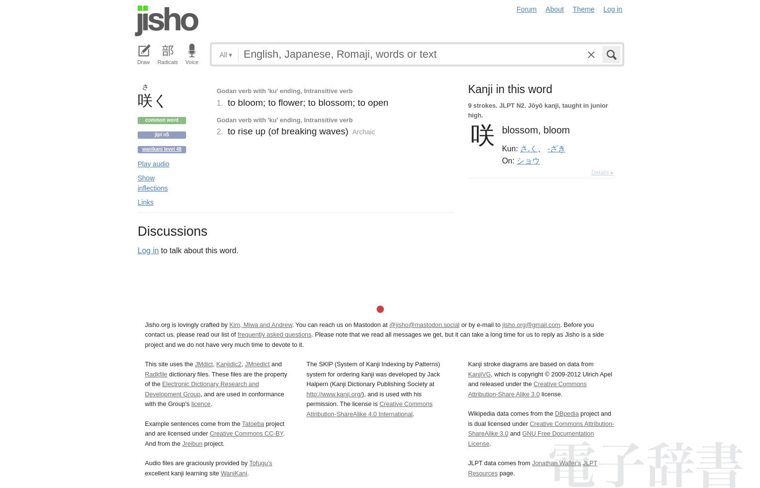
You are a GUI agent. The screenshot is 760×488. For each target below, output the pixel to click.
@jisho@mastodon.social (424, 324)
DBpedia (567, 413)
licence (201, 403)
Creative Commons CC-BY (246, 433)
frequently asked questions (274, 334)
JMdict (204, 364)
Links (146, 202)
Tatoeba (253, 423)
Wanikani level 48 (161, 149)
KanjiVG (479, 374)
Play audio (153, 164)
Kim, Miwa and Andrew (260, 324)
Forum (527, 9)
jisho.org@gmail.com (531, 324)
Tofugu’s (260, 463)
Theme (584, 9)
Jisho (167, 20)
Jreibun (192, 443)
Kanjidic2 (228, 364)
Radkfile (156, 374)
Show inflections (153, 183)
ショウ (528, 160)
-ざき (557, 148)
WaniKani (234, 473)
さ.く (529, 148)
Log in (612, 9)
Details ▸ (602, 172)
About (555, 9)
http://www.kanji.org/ (334, 394)
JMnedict (257, 364)
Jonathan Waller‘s (556, 463)
